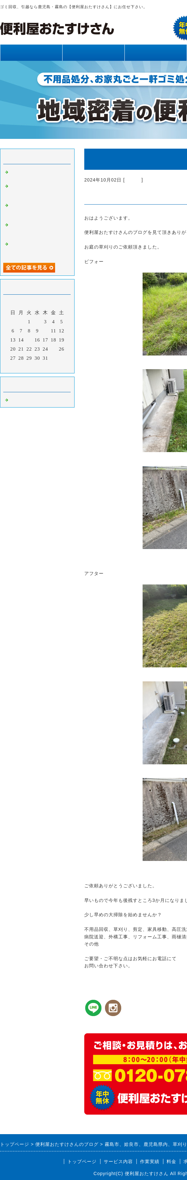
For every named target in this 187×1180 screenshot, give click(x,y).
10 (45, 330)
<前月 (23, 366)
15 (29, 339)
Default (133, 179)
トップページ (31, 52)
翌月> (50, 366)
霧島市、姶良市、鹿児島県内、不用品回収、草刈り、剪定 (38, 210)
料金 (171, 1161)
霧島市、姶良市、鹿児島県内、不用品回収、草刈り (38, 249)
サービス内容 (93, 52)
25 (53, 349)
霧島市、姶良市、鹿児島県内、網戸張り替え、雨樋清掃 (38, 229)
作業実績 (155, 52)
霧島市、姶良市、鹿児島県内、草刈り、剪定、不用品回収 (38, 191)
